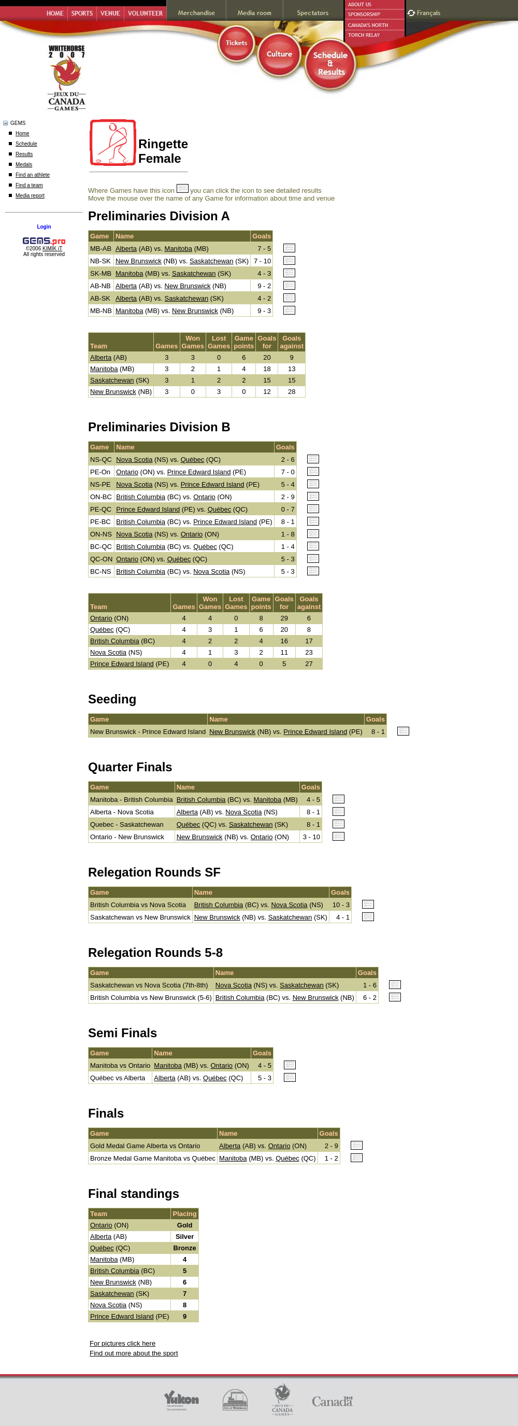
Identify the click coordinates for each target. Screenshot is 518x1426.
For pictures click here (122, 1343)
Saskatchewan (212, 261)
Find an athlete (33, 175)
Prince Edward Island (199, 472)
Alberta (126, 248)
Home (23, 133)
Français (430, 12)
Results (24, 154)
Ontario (127, 472)
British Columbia (140, 497)
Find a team (29, 185)
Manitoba (178, 248)
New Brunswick (139, 261)
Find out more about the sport (134, 1353)
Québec (193, 459)
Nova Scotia (134, 459)
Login (44, 227)
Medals (24, 164)
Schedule (26, 144)
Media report (30, 196)
